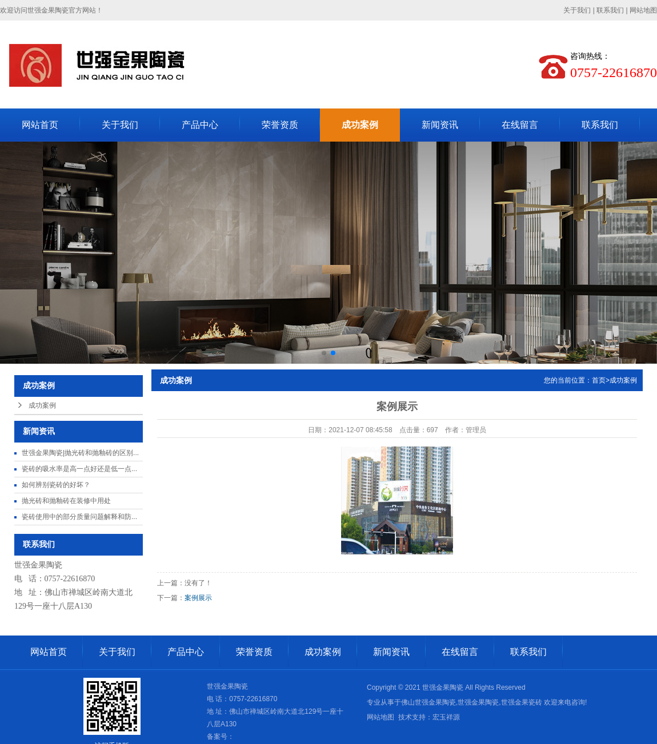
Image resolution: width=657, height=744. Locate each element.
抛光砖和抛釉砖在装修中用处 (66, 501)
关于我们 (577, 10)
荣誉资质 (280, 125)
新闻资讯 (440, 125)
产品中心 (200, 125)
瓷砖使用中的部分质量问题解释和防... (79, 517)
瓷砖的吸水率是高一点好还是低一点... (79, 469)
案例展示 (198, 598)
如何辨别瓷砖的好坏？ (56, 485)
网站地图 (643, 10)
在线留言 (520, 125)
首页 (599, 380)
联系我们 (610, 10)
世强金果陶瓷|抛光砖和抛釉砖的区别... (80, 453)
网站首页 (40, 125)
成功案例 (360, 125)
